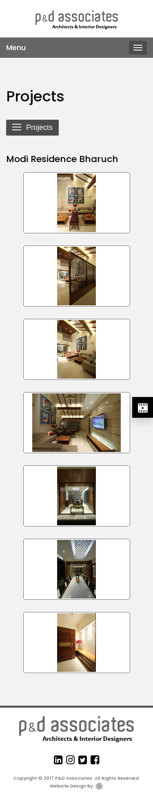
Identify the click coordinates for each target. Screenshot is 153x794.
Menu (16, 47)
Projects (32, 127)
